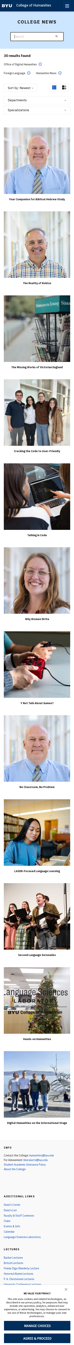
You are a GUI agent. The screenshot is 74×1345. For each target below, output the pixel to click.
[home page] (7, 6)
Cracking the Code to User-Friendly (37, 451)
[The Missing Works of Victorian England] (37, 328)
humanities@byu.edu (41, 1155)
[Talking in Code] (37, 496)
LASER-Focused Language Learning (37, 871)
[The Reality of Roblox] (37, 244)
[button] (66, 1289)
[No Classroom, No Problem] (37, 748)
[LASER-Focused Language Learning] (37, 832)
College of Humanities (33, 5)
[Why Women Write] (37, 580)
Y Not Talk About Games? (37, 703)
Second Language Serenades (37, 955)
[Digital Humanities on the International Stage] (37, 1084)
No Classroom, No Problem (37, 787)
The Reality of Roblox (37, 283)
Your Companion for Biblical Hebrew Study (37, 199)
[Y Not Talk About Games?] (37, 664)
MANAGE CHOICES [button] (37, 1326)
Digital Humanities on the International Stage (37, 1123)
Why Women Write (37, 619)
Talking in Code (37, 535)
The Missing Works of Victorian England (37, 367)
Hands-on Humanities (37, 1039)
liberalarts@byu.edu (35, 1160)
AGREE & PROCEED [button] (37, 1338)
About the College (15, 1169)
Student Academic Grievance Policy (25, 1164)
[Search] (37, 36)
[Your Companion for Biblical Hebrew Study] (37, 160)
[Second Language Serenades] (37, 916)
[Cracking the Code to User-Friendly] (37, 412)
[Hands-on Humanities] (37, 1000)
